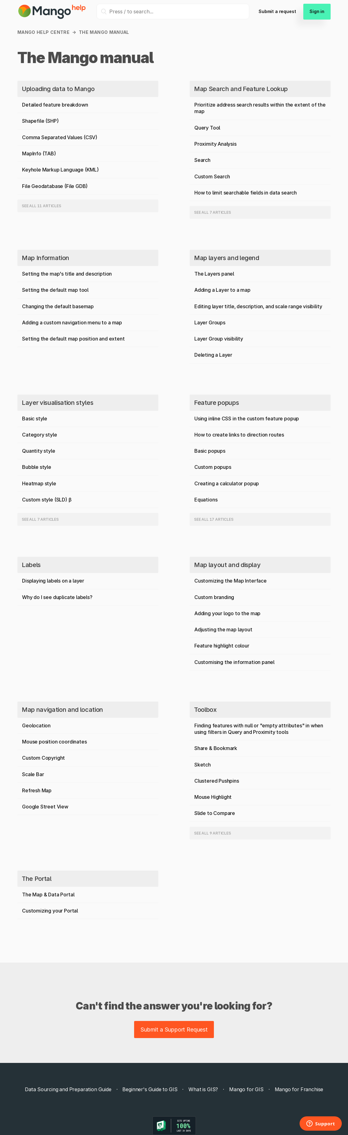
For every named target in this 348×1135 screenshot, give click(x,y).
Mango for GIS (246, 1089)
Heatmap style (39, 483)
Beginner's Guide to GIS (149, 1089)
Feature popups (216, 402)
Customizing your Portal (50, 911)
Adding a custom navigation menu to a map (72, 322)
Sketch (202, 765)
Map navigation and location (62, 709)
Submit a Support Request (174, 1029)
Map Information (45, 258)
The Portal (37, 878)
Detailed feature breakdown (55, 105)
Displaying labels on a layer (53, 581)
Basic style (34, 418)
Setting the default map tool (55, 290)
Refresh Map (37, 790)
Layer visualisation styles (57, 402)
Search (202, 160)
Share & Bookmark (215, 748)
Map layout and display (227, 565)
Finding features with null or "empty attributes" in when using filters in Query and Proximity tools (258, 728)
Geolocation (36, 725)
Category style (39, 435)
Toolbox (205, 709)
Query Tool (207, 128)
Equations (205, 500)
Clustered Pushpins (216, 781)
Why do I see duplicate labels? (57, 597)
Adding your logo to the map (227, 613)
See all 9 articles (212, 833)
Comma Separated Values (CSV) (59, 137)
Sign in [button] (317, 11)
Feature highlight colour (221, 646)
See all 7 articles (212, 212)
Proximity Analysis (215, 144)
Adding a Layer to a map (222, 290)
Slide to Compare (214, 813)
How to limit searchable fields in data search (245, 193)
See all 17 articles (213, 519)
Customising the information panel (234, 662)
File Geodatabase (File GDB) (55, 186)
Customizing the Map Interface (230, 581)
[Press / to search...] (173, 11)
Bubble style (36, 467)
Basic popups (209, 451)
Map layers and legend (226, 258)
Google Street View (45, 806)
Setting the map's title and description (67, 274)
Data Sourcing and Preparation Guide (68, 1089)
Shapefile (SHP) (40, 121)
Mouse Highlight (213, 797)
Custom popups (212, 467)
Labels (31, 565)
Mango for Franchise (299, 1089)
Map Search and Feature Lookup (241, 89)
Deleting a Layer (213, 355)
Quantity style (38, 451)
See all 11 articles (41, 206)
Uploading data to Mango (58, 89)
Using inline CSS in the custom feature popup (246, 418)
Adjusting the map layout (223, 629)
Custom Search (212, 176)
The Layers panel (214, 274)
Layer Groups (209, 322)
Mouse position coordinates (54, 742)
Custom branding (214, 597)
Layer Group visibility (218, 339)
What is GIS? (203, 1089)
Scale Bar (33, 774)
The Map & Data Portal (48, 894)
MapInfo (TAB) (39, 153)
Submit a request (277, 11)
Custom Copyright (43, 758)
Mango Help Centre (43, 32)
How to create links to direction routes (239, 435)
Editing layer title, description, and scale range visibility (258, 306)
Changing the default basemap (58, 306)
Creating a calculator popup (226, 483)
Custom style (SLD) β (46, 500)
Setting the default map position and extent (73, 339)
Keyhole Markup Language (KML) (60, 170)
